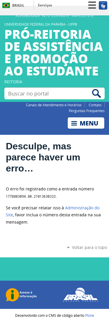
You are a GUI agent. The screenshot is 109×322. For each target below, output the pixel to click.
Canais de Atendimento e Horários (54, 104)
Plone (89, 315)
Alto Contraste (55, 16)
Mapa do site (82, 16)
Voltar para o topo (89, 247)
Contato (95, 104)
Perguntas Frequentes (87, 110)
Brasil (18, 5)
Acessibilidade (28, 16)
